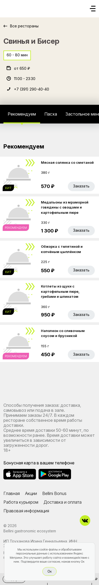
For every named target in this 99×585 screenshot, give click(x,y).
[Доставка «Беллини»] (8, 7)
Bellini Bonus (54, 493)
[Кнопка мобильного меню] (92, 9)
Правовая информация (26, 510)
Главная (11, 493)
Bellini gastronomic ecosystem (29, 531)
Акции (31, 493)
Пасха (50, 114)
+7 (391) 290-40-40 (31, 89)
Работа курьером (20, 502)
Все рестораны (24, 26)
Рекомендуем (22, 114)
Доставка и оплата (63, 502)
